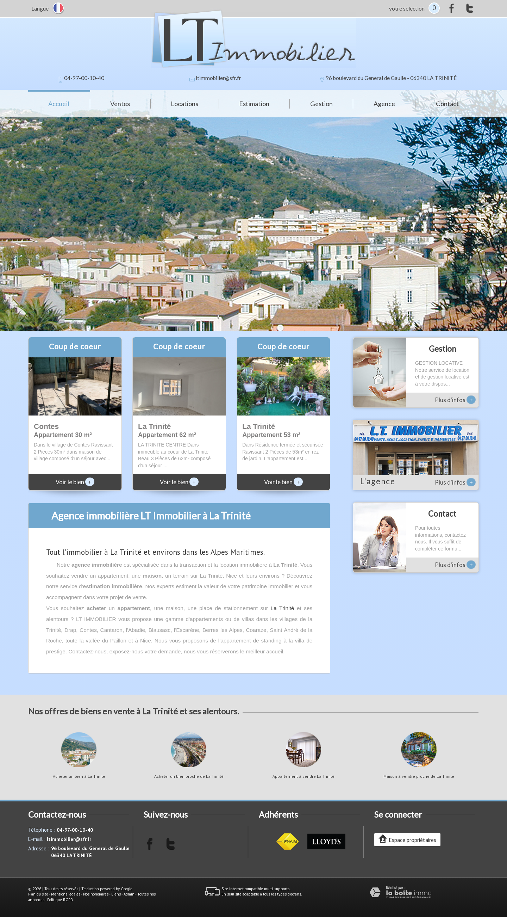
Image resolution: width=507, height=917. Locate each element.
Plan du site (38, 894)
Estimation (254, 103)
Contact (447, 103)
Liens (116, 894)
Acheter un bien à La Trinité (79, 776)
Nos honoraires (95, 894)
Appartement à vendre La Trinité (303, 776)
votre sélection (407, 8)
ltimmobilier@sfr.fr (218, 78)
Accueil (58, 103)
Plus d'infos (455, 399)
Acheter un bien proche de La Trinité (189, 776)
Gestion (321, 103)
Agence (384, 103)
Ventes (120, 103)
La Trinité (282, 608)
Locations (184, 103)
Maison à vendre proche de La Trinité (418, 776)
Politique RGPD (60, 899)
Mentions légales (65, 894)
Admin (129, 894)
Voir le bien (75, 482)
